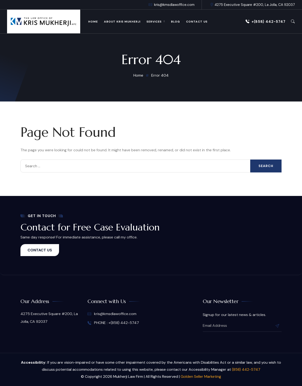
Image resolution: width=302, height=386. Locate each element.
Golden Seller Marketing (201, 376)
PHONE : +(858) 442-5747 (113, 322)
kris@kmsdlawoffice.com (172, 4)
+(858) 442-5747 (266, 21)
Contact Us (196, 21)
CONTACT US (40, 250)
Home (93, 21)
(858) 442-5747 (246, 369)
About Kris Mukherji (122, 21)
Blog (175, 21)
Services (154, 21)
